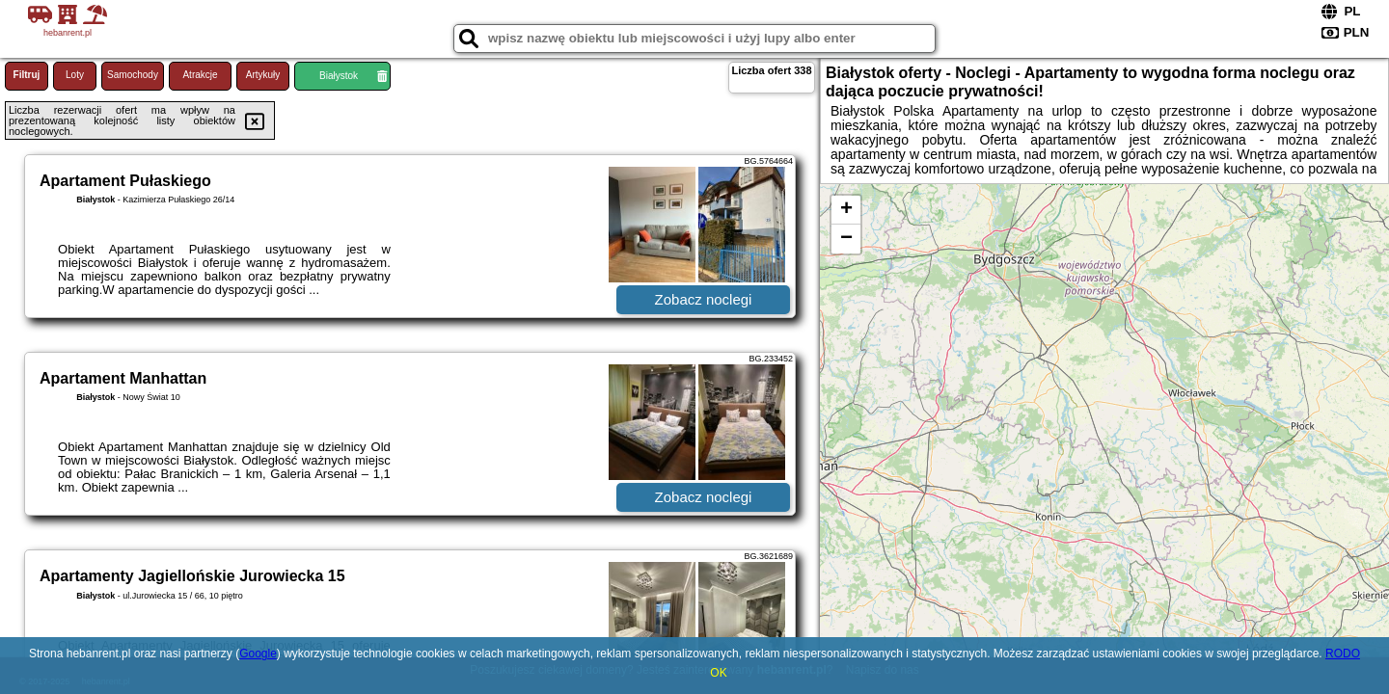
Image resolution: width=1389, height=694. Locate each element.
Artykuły (263, 74)
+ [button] (846, 210)
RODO (1342, 653)
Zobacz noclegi (703, 299)
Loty (75, 74)
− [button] (846, 239)
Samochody (132, 74)
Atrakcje (199, 74)
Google (258, 653)
